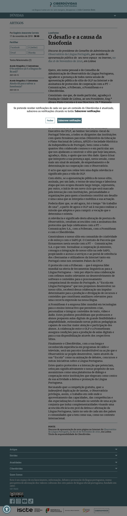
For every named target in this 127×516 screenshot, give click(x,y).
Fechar (50, 120)
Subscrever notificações (69, 120)
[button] (6, 509)
